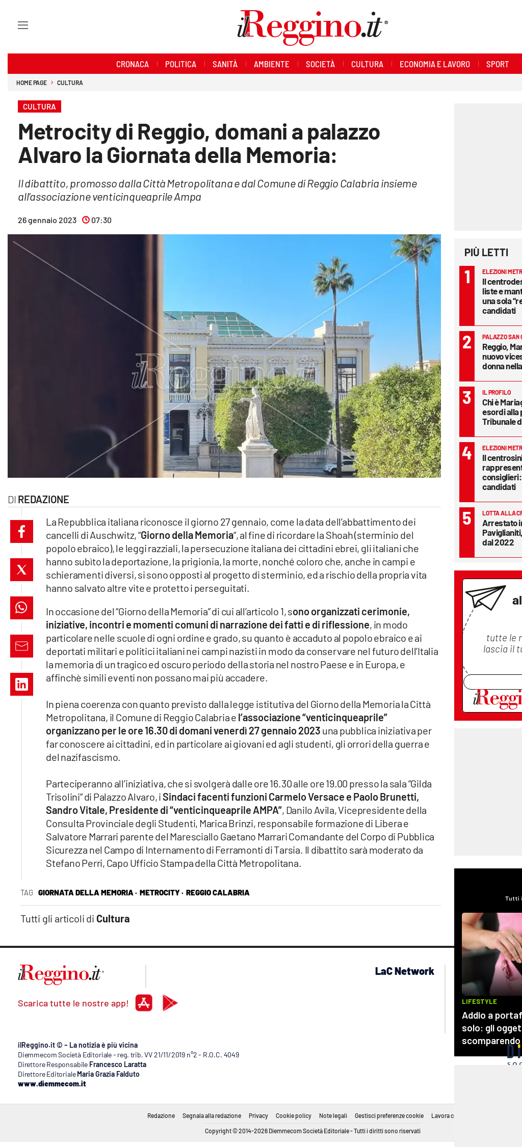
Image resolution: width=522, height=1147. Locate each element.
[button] (21, 531)
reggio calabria (218, 892)
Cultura (70, 82)
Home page (31, 82)
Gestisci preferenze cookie (389, 1115)
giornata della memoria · (87, 892)
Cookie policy (293, 1115)
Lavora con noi (451, 1115)
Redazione (161, 1115)
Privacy (258, 1115)
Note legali (333, 1115)
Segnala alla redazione (211, 1115)
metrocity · (162, 892)
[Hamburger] (13, 25)
